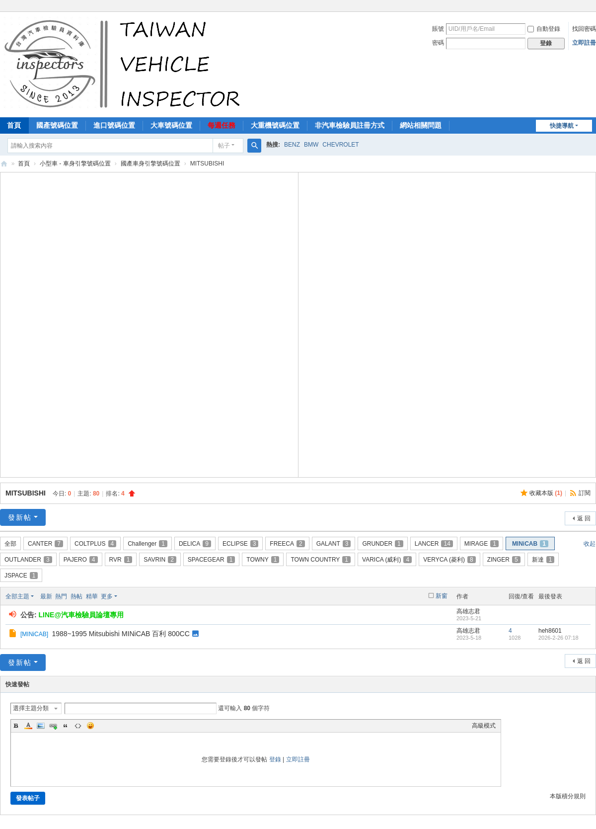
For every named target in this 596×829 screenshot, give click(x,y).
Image (41, 726)
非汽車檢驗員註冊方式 (349, 125)
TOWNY (262, 559)
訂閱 (585, 493)
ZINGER (504, 559)
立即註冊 (584, 42)
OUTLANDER (28, 559)
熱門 (61, 596)
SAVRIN (160, 559)
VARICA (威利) (387, 559)
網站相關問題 (421, 125)
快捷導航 (562, 125)
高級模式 (484, 725)
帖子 (224, 145)
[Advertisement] (149, 323)
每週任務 (221, 125)
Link (53, 726)
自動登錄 (543, 28)
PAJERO (81, 559)
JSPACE (21, 575)
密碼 (438, 42)
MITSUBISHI (25, 493)
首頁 (24, 163)
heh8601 (550, 630)
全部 (10, 543)
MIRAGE (481, 543)
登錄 (275, 759)
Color (28, 726)
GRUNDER (382, 543)
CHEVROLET (340, 144)
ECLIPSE (240, 543)
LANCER (434, 543)
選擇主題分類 (31, 708)
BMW (311, 144)
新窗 (441, 595)
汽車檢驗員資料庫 (4, 164)
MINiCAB (530, 543)
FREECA (287, 543)
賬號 (438, 28)
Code (78, 726)
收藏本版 (545, 493)
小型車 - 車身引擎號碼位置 (75, 163)
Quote (66, 726)
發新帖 (20, 517)
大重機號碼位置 (275, 125)
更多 (107, 596)
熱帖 (76, 596)
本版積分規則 (568, 796)
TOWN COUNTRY (321, 559)
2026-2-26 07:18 (558, 638)
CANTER (45, 543)
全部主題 (17, 596)
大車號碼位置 (171, 125)
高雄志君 (468, 611)
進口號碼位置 (114, 125)
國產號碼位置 (57, 125)
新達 (543, 559)
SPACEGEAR (211, 559)
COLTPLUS (95, 543)
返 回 (584, 518)
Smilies (90, 726)
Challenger (147, 543)
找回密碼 (584, 28)
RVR (121, 559)
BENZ (292, 144)
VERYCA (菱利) (449, 559)
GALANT (333, 543)
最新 (46, 596)
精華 (92, 596)
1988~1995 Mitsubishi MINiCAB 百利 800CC (120, 634)
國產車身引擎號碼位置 (150, 163)
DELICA (195, 543)
